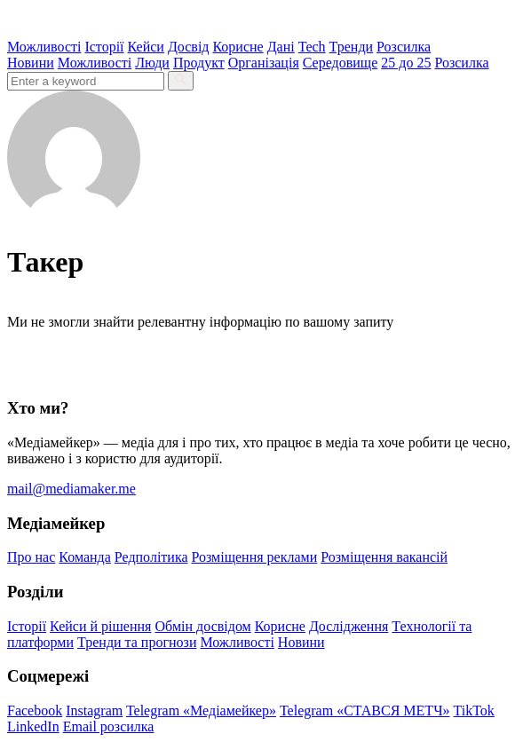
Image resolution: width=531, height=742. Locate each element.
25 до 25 (406, 62)
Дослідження (348, 626)
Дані (281, 46)
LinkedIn (33, 726)
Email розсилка (109, 726)
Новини (30, 62)
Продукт (199, 62)
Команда (85, 556)
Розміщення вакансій (384, 556)
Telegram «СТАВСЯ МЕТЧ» (365, 710)
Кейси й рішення (100, 626)
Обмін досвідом (202, 626)
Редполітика (151, 556)
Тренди (351, 46)
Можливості (44, 46)
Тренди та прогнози (136, 642)
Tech (312, 46)
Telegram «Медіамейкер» (201, 710)
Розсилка (403, 46)
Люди (152, 62)
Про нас (31, 556)
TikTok (474, 710)
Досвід (189, 46)
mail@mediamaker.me (71, 488)
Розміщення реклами (255, 556)
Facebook (34, 710)
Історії (103, 46)
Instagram (94, 710)
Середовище (340, 62)
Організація (263, 62)
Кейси (146, 46)
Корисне (237, 46)
